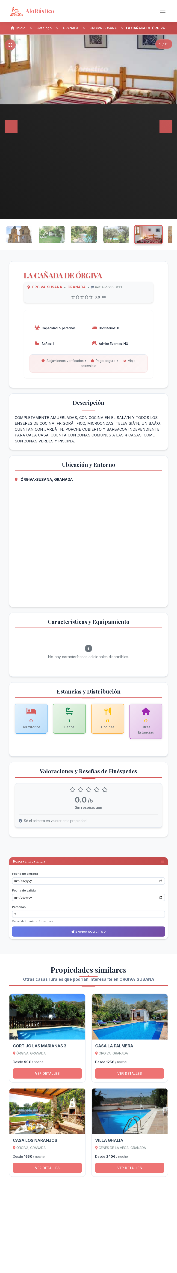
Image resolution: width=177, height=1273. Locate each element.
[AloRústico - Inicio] (46, 11)
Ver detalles (47, 1076)
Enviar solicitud (88, 931)
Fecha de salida (24, 890)
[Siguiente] (165, 126)
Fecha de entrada (25, 873)
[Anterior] (11, 126)
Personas (19, 907)
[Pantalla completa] (10, 44)
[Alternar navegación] (162, 10)
